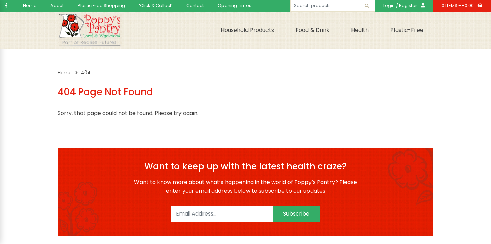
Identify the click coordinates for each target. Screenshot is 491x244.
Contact (195, 5)
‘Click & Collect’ (155, 5)
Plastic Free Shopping (101, 5)
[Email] (222, 214)
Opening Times (234, 5)
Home (30, 5)
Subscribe (296, 214)
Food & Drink (312, 30)
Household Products (247, 30)
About (57, 5)
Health (360, 30)
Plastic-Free (406, 30)
